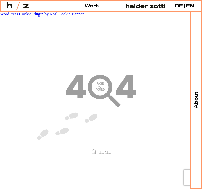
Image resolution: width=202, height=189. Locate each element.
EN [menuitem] (190, 6)
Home (101, 151)
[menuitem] (178, 6)
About (196, 100)
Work (92, 6)
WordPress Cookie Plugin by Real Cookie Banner (42, 14)
